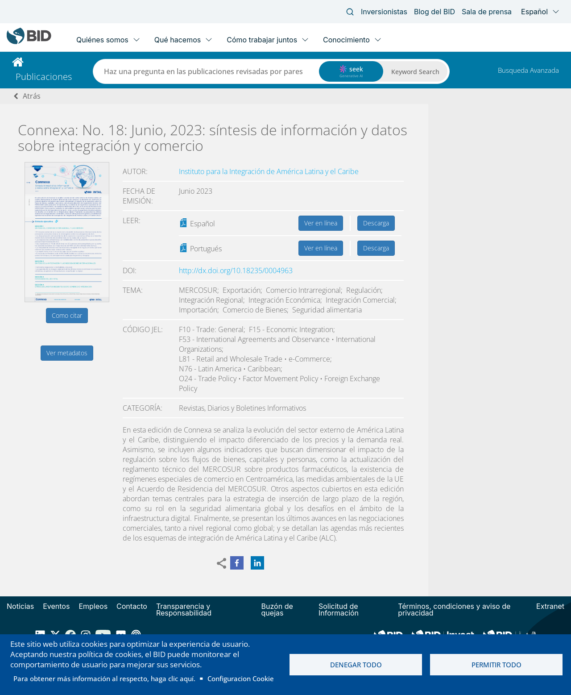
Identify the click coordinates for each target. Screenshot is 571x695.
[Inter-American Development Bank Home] (29, 42)
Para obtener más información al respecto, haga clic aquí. (104, 678)
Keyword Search (415, 71)
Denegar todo (356, 664)
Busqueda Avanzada (528, 70)
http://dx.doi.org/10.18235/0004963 (236, 270)
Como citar (67, 315)
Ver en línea (320, 223)
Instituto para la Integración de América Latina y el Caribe (269, 171)
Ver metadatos (66, 353)
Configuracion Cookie (240, 678)
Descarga (376, 223)
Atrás (32, 96)
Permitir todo (496, 664)
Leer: (132, 220)
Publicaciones (44, 77)
